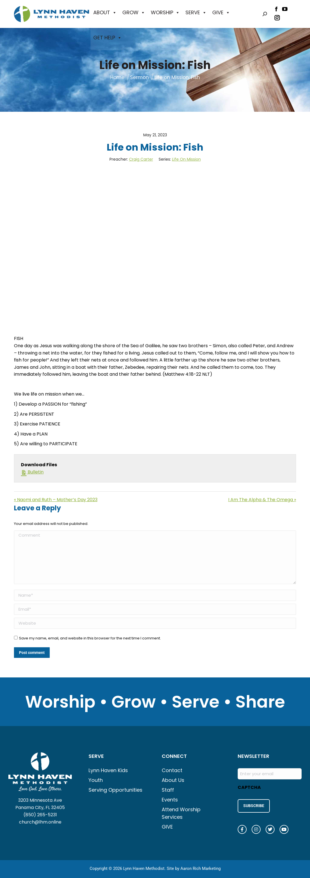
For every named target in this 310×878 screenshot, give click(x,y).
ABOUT (105, 12)
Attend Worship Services (181, 813)
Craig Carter (141, 159)
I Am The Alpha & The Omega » (262, 499)
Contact (172, 770)
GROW (133, 12)
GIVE (221, 12)
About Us (173, 780)
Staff (168, 789)
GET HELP (107, 37)
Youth (96, 780)
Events (170, 799)
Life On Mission (186, 159)
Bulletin (32, 471)
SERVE (196, 12)
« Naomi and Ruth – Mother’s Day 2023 (55, 499)
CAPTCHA (249, 787)
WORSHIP (165, 12)
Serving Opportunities (115, 789)
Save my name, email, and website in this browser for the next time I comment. (90, 638)
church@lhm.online (40, 822)
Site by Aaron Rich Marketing (194, 866)
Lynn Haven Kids (108, 770)
